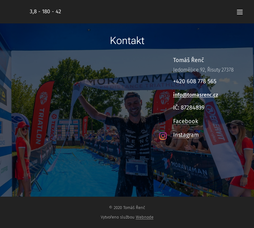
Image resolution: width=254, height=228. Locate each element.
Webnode (145, 217)
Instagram (186, 134)
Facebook (185, 121)
